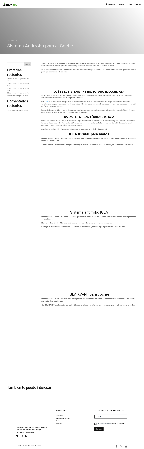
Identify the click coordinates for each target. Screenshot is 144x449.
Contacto (137, 4)
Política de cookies (62, 421)
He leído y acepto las (111, 423)
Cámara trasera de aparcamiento (18, 93)
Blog (130, 4)
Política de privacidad (63, 418)
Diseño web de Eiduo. (35, 446)
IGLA (46, 102)
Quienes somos (109, 4)
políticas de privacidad (118, 423)
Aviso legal (59, 415)
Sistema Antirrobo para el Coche (17, 96)
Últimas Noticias (12, 40)
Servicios (121, 4)
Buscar (27, 64)
